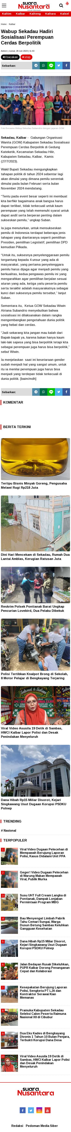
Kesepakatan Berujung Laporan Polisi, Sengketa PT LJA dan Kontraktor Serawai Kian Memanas (43, 992)
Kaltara (50, 13)
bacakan (10, 57)
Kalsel (64, 13)
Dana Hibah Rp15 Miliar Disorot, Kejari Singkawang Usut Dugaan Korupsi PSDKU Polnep (33, 804)
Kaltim (6, 13)
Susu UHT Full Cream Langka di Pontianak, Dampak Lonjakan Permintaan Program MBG (43, 899)
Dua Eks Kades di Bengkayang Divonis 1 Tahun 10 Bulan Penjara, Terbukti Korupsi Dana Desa (45, 1037)
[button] (67, 2)
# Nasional (8, 830)
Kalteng (35, 13)
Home (3, 24)
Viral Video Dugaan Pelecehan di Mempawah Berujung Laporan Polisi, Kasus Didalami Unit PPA (44, 853)
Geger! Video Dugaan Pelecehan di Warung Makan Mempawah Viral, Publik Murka (44, 876)
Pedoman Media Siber (42, 1125)
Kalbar (20, 13)
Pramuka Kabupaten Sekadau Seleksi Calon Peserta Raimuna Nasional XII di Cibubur (43, 1014)
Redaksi (17, 1125)
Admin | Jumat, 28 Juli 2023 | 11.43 (17, 51)
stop (26, 57)
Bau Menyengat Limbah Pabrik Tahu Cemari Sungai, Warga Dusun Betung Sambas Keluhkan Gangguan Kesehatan (44, 923)
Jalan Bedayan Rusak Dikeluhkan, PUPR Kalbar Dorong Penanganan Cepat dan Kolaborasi (45, 968)
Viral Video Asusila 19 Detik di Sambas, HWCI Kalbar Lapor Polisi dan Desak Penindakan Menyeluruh (31, 733)
